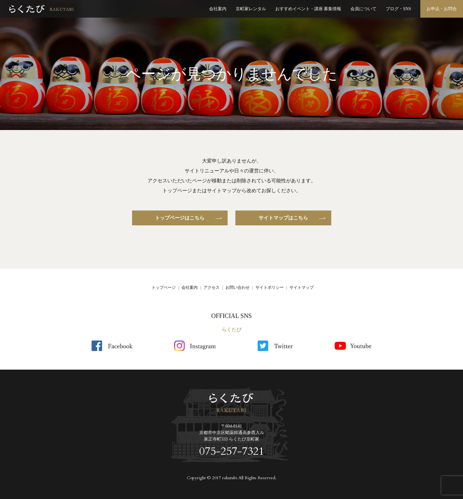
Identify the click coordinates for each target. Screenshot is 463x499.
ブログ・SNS (398, 9)
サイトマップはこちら (283, 217)
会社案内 (217, 9)
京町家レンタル (251, 9)
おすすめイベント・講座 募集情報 (308, 9)
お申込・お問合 (442, 9)
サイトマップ (301, 287)
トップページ (164, 287)
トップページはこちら (179, 217)
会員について (363, 9)
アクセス (212, 287)
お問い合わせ (237, 287)
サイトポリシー (269, 287)
